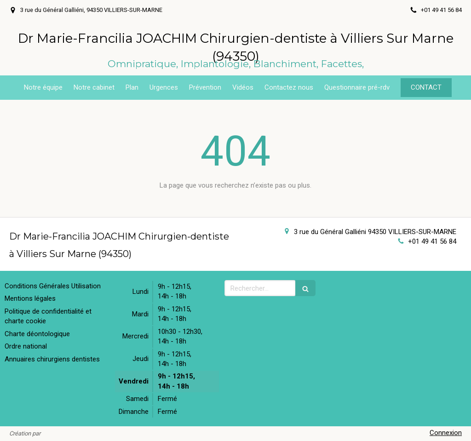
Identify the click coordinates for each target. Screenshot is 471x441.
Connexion (446, 433)
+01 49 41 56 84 (432, 241)
